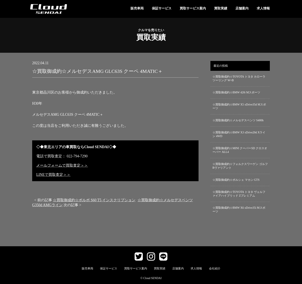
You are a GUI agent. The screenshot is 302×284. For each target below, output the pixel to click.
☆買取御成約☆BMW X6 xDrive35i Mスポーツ (238, 209)
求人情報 (263, 8)
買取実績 (220, 8)
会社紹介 (214, 268)
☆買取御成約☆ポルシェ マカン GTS (235, 179)
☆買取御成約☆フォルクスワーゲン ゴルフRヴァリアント (240, 166)
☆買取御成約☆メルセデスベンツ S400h (237, 120)
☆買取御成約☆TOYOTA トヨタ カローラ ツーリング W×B (238, 78)
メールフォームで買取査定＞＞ (62, 165)
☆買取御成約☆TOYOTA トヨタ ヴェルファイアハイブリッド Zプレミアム (238, 193)
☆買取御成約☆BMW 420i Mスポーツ (236, 92)
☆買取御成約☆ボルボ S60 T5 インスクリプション (94, 200)
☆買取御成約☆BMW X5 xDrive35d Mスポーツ (239, 106)
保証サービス (161, 8)
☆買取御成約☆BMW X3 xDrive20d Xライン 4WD (238, 134)
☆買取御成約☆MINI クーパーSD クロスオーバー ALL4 (239, 150)
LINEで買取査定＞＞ (53, 175)
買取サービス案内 (193, 8)
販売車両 (137, 8)
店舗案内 (242, 8)
